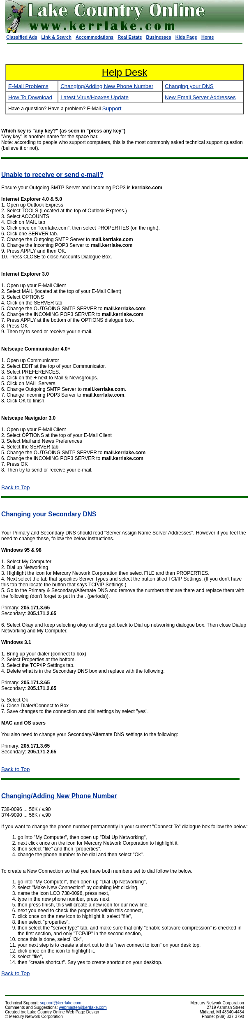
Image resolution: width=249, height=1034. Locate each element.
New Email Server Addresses (200, 97)
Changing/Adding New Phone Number (106, 86)
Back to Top (15, 487)
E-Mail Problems (28, 86)
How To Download (30, 97)
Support (112, 108)
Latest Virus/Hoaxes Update (94, 97)
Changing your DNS (189, 86)
